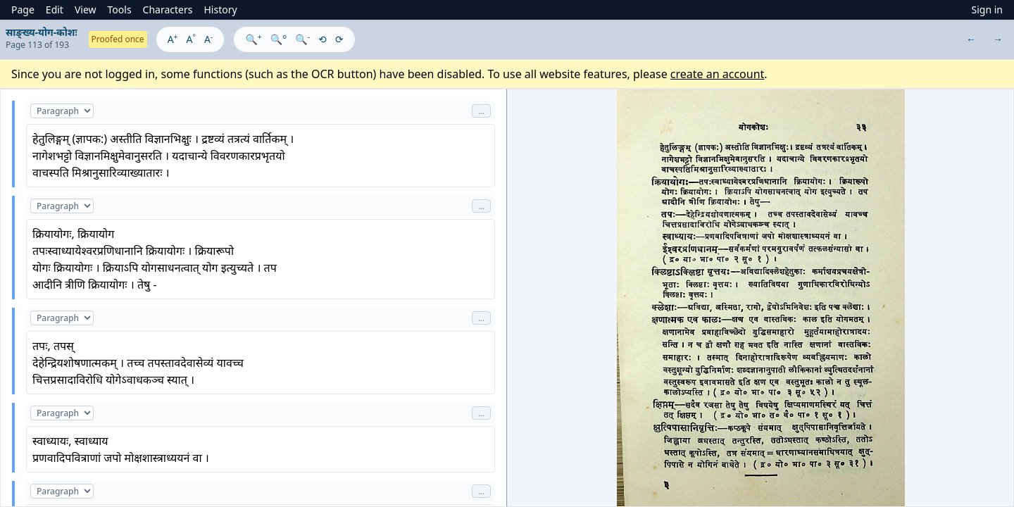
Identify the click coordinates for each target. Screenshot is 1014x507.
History (220, 9)
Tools (120, 9)
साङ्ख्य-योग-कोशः (41, 32)
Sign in (987, 9)
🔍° (278, 39)
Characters (168, 9)
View (85, 9)
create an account (717, 74)
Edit (54, 9)
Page (23, 9)
